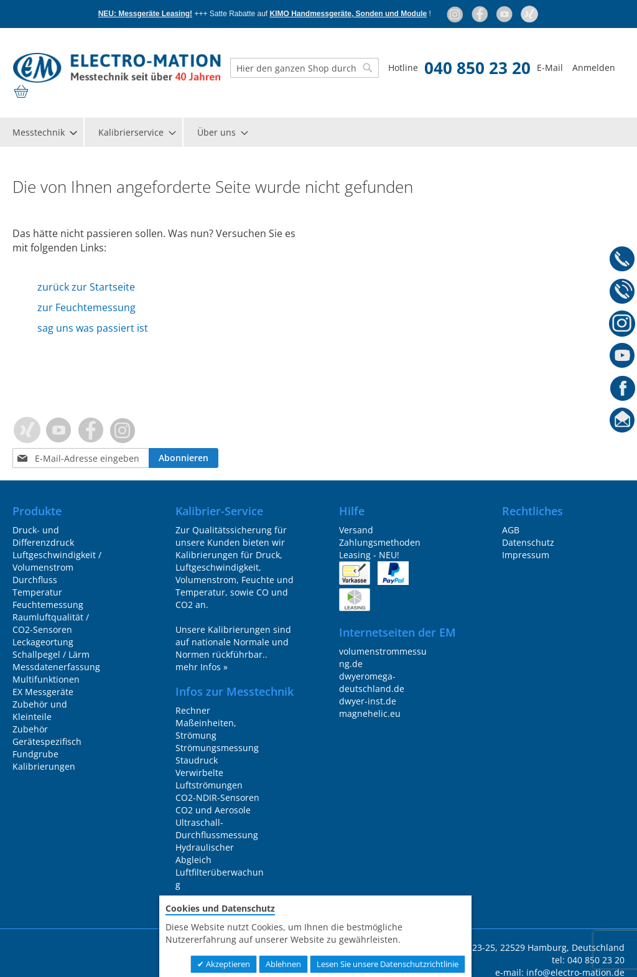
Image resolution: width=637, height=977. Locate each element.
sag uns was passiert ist (92, 328)
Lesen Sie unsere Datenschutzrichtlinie (387, 964)
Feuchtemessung (47, 604)
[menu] (318, 132)
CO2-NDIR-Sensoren (217, 797)
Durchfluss (34, 580)
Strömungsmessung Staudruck (217, 754)
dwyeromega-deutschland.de (371, 682)
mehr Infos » (201, 667)
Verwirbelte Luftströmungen (209, 779)
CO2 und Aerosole (213, 810)
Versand (356, 530)
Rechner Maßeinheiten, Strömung (205, 722)
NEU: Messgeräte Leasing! (145, 13)
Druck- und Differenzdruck (43, 536)
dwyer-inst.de (367, 701)
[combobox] (304, 68)
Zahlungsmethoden (380, 542)
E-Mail (550, 67)
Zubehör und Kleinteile (39, 710)
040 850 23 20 (477, 68)
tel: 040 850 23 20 (588, 960)
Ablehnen (283, 964)
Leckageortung (42, 642)
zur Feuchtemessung (86, 307)
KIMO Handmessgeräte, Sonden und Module (348, 13)
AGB (510, 530)
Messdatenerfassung (56, 667)
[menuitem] (44, 132)
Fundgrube (35, 754)
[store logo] (116, 68)
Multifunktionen (46, 679)
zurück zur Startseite (86, 287)
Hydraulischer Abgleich (204, 853)
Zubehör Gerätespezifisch (46, 735)
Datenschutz (528, 542)
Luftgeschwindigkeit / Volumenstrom (56, 561)
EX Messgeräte (42, 692)
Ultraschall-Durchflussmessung (216, 828)
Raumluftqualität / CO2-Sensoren (50, 623)
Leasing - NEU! (369, 555)
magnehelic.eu (370, 713)
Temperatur (37, 592)
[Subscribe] (183, 458)
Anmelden (593, 67)
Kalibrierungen (43, 766)
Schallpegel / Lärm (51, 654)
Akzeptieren (227, 964)
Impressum (525, 555)
